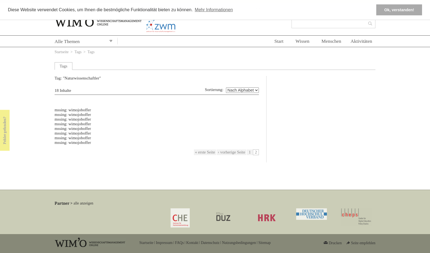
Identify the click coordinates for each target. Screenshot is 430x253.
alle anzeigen (83, 203)
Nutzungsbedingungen (239, 243)
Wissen (303, 41)
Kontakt (192, 243)
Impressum (164, 243)
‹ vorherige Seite (231, 152)
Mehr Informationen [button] (214, 9)
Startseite (62, 52)
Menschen (331, 41)
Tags (78, 52)
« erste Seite (205, 152)
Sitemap (264, 243)
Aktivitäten (361, 41)
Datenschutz (210, 243)
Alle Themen (67, 41)
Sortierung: (214, 89)
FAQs (179, 243)
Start (278, 41)
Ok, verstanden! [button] (399, 10)
